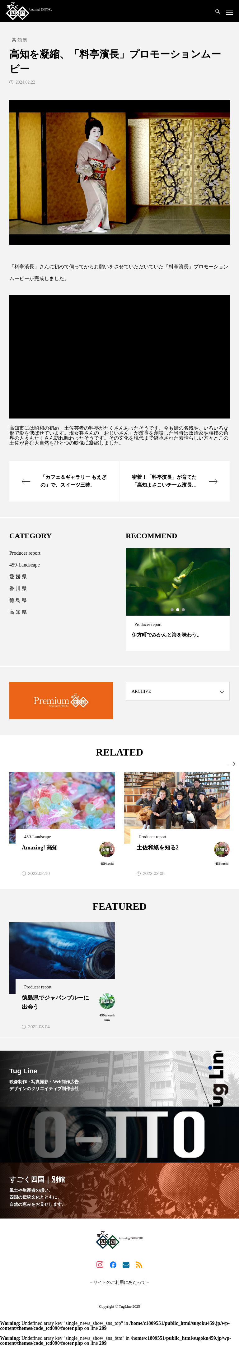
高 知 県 (18, 612)
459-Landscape (24, 565)
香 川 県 (18, 588)
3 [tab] (183, 610)
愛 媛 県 (18, 577)
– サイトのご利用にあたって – (119, 1283)
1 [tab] (172, 610)
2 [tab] (178, 610)
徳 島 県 (18, 600)
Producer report (24, 553)
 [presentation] (226, 764)
